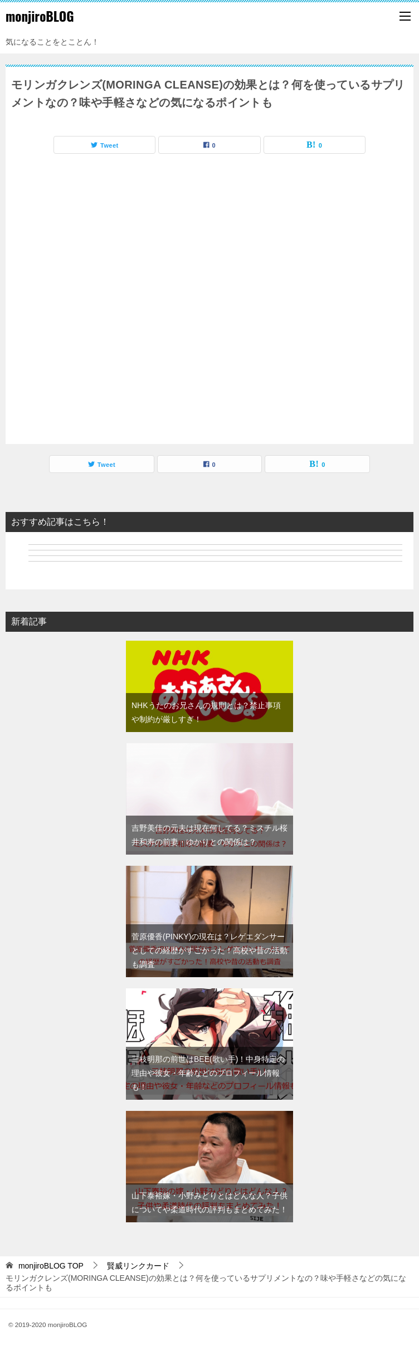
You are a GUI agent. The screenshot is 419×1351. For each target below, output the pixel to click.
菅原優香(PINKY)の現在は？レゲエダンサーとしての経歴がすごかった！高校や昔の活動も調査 (209, 950)
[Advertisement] (209, 302)
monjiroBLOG (40, 16)
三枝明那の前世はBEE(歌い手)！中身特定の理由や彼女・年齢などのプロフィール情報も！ (208, 1073)
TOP (51, 1265)
